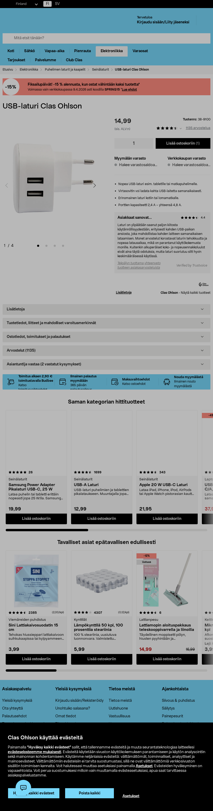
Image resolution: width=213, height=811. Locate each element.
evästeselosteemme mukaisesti (34, 752)
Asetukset (144, 766)
